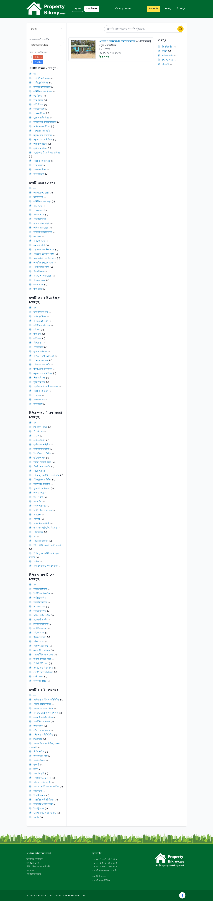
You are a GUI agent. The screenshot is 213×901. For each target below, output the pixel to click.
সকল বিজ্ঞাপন (92, 8)
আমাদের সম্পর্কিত (34, 859)
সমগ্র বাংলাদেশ (123, 8)
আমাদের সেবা (32, 862)
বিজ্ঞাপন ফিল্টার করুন (38, 52)
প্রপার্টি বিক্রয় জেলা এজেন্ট (104, 870)
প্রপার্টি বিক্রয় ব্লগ (99, 876)
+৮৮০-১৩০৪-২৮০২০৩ (104, 862)
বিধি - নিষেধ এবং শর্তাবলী (38, 866)
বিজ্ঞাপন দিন (153, 9)
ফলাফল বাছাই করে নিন (39, 39)
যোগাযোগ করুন (33, 874)
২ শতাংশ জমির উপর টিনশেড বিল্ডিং (125, 41)
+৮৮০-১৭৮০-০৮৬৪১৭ (104, 866)
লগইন (180, 8)
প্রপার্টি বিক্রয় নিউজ (101, 880)
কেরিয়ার (30, 870)
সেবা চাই (167, 9)
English (77, 9)
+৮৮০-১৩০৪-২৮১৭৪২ (104, 859)
